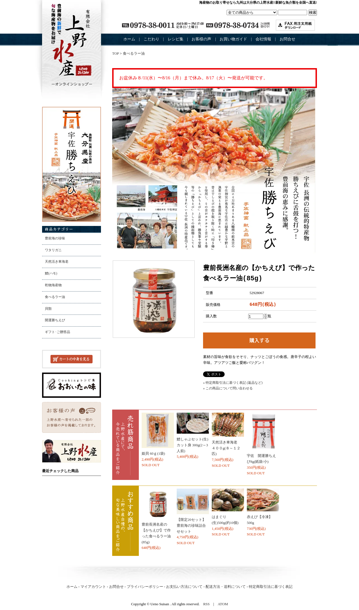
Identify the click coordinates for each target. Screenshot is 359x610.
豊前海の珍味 (55, 238)
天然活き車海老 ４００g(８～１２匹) (226, 448)
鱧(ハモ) (51, 273)
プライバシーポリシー (145, 586)
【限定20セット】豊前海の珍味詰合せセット (191, 525)
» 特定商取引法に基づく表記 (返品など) (233, 383)
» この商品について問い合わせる (228, 388)
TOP (115, 53)
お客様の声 (201, 39)
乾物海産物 (53, 285)
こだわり (151, 39)
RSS (206, 604)
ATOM (223, 604)
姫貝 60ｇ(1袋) (153, 453)
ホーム (129, 39)
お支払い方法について (184, 586)
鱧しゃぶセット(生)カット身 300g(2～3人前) (192, 445)
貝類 (48, 309)
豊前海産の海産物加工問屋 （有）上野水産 (71, 45)
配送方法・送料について (226, 586)
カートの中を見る (71, 359)
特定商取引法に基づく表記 (271, 586)
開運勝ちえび (55, 320)
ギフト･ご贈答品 (57, 332)
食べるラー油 (55, 297)
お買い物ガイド (233, 39)
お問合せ (287, 39)
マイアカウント (93, 586)
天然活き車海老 (56, 262)
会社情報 (263, 39)
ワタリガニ (53, 250)
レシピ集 (175, 39)
